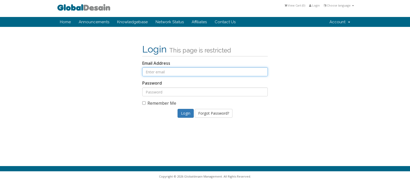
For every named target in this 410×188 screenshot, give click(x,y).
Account (339, 22)
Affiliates (199, 22)
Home (65, 22)
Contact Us (225, 22)
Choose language (339, 5)
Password (152, 83)
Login (314, 5)
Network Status (170, 22)
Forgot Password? (213, 113)
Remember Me (159, 103)
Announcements (94, 22)
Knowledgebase (132, 22)
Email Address (156, 63)
